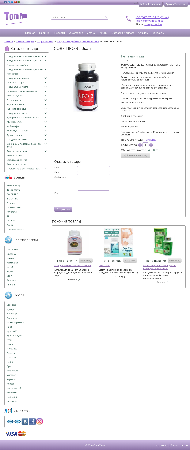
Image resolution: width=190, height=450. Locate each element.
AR (8, 216)
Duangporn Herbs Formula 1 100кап (72, 265)
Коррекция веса (27, 104)
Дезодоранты (27, 100)
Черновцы (12, 396)
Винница (11, 304)
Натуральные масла (27, 86)
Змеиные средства (17, 159)
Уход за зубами (27, 95)
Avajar (10, 225)
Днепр (10, 309)
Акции (103, 32)
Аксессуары (13, 73)
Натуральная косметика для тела (27, 60)
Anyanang (12, 211)
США (9, 275)
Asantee (11, 220)
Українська (179, 4)
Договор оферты (179, 445)
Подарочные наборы (18, 65)
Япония (11, 284)
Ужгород (11, 375)
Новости (59, 32)
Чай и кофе (27, 126)
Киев (9, 326)
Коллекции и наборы (27, 130)
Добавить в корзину (136, 155)
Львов (10, 344)
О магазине (76, 32)
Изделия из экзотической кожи (27, 168)
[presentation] (76, 200)
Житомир (12, 313)
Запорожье (13, 318)
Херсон (11, 383)
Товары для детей (27, 151)
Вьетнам (11, 253)
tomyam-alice (153, 24)
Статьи (91, 32)
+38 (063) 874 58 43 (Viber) (152, 17)
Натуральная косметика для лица (27, 56)
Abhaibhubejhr (14, 207)
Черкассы (12, 392)
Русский (170, 4)
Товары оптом (14, 155)
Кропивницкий (14, 335)
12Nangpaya (13, 189)
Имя (56, 167)
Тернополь (13, 370)
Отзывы (143, 32)
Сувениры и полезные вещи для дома (27, 145)
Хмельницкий (14, 388)
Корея (10, 271)
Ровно (10, 361)
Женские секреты (27, 108)
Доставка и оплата (122, 32)
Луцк (9, 339)
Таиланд (150, 139)
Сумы (9, 366)
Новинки (44, 32)
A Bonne (11, 203)
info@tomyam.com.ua (150, 20)
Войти (143, 4)
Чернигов (12, 401)
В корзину (85, 260)
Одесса (11, 353)
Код (56, 193)
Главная (30, 32)
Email (57, 172)
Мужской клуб (27, 121)
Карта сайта (162, 445)
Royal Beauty (13, 185)
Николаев (12, 348)
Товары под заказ (16, 164)
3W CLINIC (12, 194)
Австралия (12, 249)
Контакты (158, 32)
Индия (10, 258)
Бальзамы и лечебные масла (27, 91)
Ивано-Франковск (16, 322)
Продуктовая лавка (27, 139)
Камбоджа (12, 262)
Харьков (11, 379)
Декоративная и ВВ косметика (27, 117)
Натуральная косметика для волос (27, 69)
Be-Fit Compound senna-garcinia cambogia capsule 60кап (159, 267)
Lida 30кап (104, 265)
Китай (10, 267)
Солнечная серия (27, 82)
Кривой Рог (13, 331)
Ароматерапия (27, 135)
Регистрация (154, 4)
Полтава (11, 357)
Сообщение (60, 177)
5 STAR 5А (12, 198)
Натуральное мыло (27, 113)
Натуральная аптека (27, 78)
